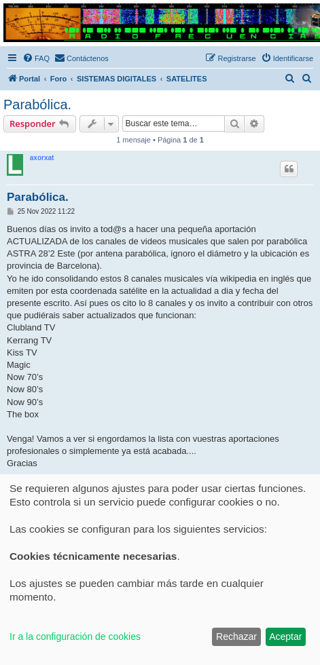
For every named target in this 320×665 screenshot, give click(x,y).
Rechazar (236, 636)
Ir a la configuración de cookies (75, 636)
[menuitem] (36, 58)
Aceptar (285, 636)
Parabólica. (37, 104)
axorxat (42, 158)
